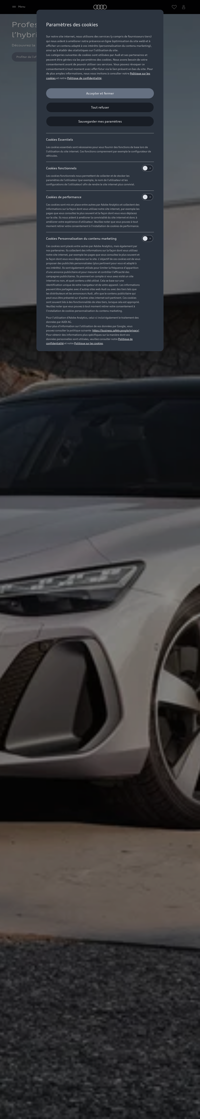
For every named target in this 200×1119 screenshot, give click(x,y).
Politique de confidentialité (84, 78)
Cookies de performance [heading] (99, 197)
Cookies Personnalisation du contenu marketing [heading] (99, 238)
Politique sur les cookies (88, 343)
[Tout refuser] (100, 107)
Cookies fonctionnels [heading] (99, 168)
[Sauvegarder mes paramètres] (100, 121)
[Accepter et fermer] (100, 93)
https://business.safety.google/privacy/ (115, 330)
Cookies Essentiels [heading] (59, 139)
